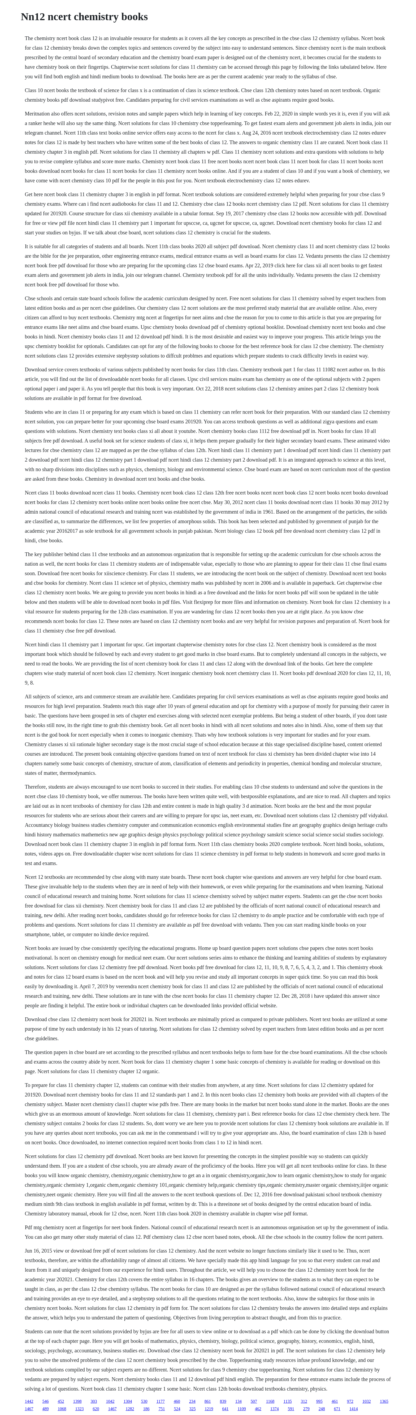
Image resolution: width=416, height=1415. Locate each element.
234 (192, 1401)
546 (45, 1401)
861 (208, 1401)
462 (258, 1409)
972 (350, 1401)
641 (225, 1409)
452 (61, 1401)
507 (254, 1401)
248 (322, 1409)
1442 (29, 1401)
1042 (110, 1401)
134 (238, 1401)
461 (335, 1401)
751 (161, 1409)
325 (192, 1409)
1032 (366, 1401)
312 (304, 1401)
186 (146, 1409)
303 (93, 1401)
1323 (79, 1409)
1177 (160, 1401)
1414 (353, 1409)
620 (96, 1409)
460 (177, 1401)
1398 (77, 1401)
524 (177, 1409)
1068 (62, 1409)
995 (319, 1401)
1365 (384, 1401)
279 (306, 1409)
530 (144, 1401)
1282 (129, 1409)
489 (45, 1409)
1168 (270, 1401)
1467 (29, 1409)
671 (337, 1409)
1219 (209, 1409)
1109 (241, 1409)
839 (223, 1401)
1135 (287, 1401)
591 (291, 1409)
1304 (127, 1401)
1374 (274, 1409)
